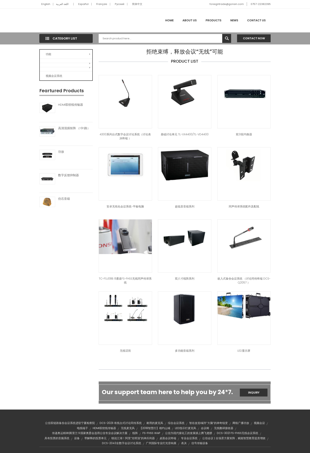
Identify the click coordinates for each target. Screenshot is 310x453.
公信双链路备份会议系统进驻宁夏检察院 (70, 423)
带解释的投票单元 (95, 438)
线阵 (135, 433)
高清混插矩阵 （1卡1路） (74, 128)
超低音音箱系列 (184, 206)
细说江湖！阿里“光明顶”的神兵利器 (133, 438)
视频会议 (259, 423)
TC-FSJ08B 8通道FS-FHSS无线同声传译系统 (125, 280)
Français (101, 4)
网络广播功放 (240, 423)
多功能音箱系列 (184, 351)
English (45, 4)
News (234, 20)
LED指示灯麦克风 (185, 428)
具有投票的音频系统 (56, 438)
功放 (61, 152)
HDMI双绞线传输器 (70, 105)
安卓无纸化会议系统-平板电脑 (125, 206)
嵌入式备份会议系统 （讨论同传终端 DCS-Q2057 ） (243, 280)
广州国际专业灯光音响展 (161, 443)
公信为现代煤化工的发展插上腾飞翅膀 (188, 433)
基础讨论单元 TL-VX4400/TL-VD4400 (185, 134)
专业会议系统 (189, 438)
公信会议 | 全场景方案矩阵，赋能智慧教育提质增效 (234, 438)
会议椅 (205, 428)
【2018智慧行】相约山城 (154, 428)
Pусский (119, 4)
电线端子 (82, 428)
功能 (68, 54)
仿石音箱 (64, 199)
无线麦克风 (128, 428)
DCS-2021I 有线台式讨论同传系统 (121, 423)
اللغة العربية (62, 4)
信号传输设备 (199, 443)
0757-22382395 (261, 4)
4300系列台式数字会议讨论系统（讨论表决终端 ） (125, 136)
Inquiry (253, 393)
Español (83, 4)
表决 (184, 443)
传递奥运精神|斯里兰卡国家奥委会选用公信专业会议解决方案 (90, 433)
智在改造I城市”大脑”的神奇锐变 (208, 423)
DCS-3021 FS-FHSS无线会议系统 (237, 433)
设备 (77, 438)
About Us (189, 20)
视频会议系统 (54, 76)
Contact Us (256, 20)
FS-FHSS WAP (151, 433)
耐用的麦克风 (154, 423)
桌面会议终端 (168, 438)
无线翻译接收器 (223, 428)
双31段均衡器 (244, 134)
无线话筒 (125, 351)
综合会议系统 (176, 423)
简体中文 (137, 4)
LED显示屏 (243, 351)
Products (213, 20)
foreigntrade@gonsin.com (227, 4)
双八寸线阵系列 (184, 279)
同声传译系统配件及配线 (244, 206)
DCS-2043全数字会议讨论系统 (121, 443)
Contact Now (254, 38)
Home (169, 20)
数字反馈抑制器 (68, 175)
